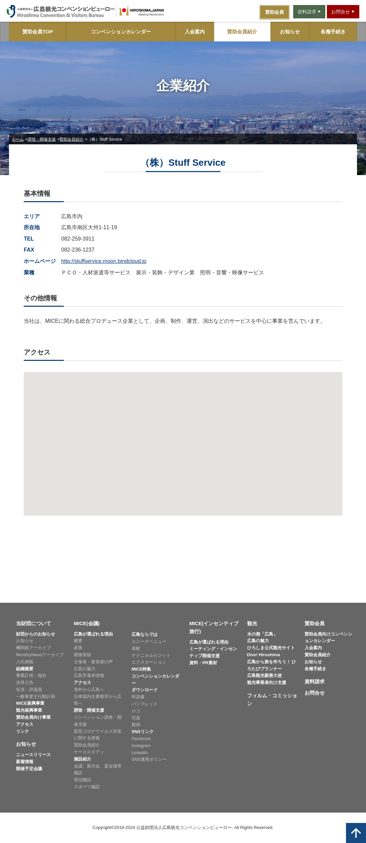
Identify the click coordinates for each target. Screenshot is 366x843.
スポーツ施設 (87, 786)
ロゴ (136, 710)
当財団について (33, 623)
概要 (78, 640)
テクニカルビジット (151, 655)
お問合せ (315, 693)
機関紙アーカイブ (33, 647)
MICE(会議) (87, 623)
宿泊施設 (82, 779)
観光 (252, 623)
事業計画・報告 (31, 675)
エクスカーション (149, 662)
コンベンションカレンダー (121, 31)
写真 (136, 717)
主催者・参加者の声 (93, 661)
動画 (136, 724)
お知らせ (290, 31)
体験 (136, 648)
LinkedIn (140, 752)
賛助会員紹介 (242, 31)
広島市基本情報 (89, 675)
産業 (78, 647)
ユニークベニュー (149, 641)
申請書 (138, 696)
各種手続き (333, 31)
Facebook (141, 738)
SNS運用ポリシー (149, 759)
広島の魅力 (85, 668)
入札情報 (24, 661)
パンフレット (145, 703)
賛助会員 (315, 623)
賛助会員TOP (37, 31)
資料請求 (315, 681)
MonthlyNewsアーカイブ (40, 654)
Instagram (141, 745)
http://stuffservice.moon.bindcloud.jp (103, 261)
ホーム (18, 139)
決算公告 (24, 682)
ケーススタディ (89, 751)
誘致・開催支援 (42, 139)
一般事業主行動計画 (35, 696)
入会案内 (195, 31)
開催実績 (82, 654)
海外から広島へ (89, 689)
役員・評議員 (29, 689)
